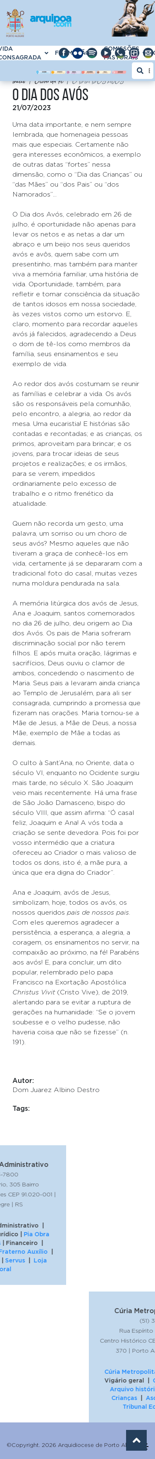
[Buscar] (142, 70)
